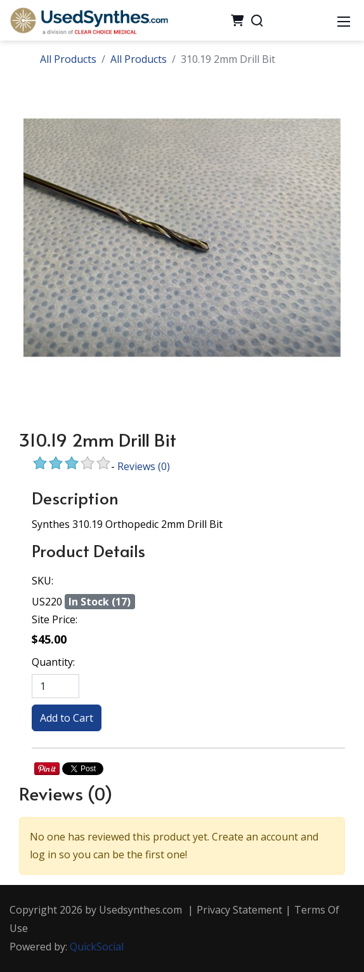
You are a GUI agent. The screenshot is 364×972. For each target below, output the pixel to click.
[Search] (257, 20)
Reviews (143, 466)
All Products (68, 59)
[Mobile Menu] (343, 20)
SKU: (42, 581)
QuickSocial (97, 947)
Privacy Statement (239, 910)
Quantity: (53, 662)
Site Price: (54, 619)
